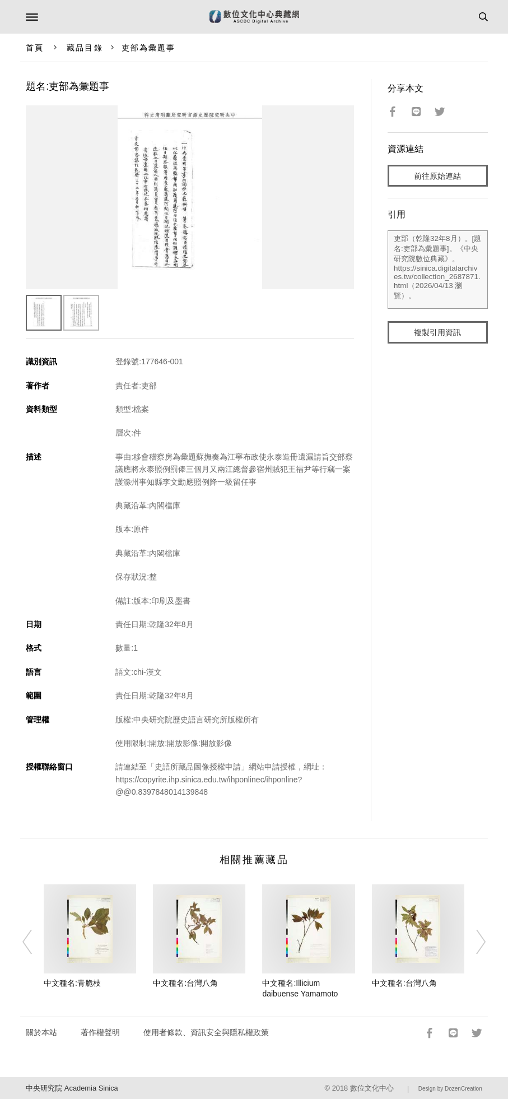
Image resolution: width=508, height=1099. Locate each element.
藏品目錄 (84, 47)
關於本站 (41, 1032)
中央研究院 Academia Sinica (72, 1088)
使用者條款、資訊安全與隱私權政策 (206, 1032)
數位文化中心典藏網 (254, 17)
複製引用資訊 (437, 332)
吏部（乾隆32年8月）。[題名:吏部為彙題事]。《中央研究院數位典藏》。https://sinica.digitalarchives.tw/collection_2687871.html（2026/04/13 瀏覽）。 (438, 269)
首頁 (35, 47)
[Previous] (34, 942)
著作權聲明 (100, 1032)
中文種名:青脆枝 (72, 983)
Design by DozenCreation (450, 1089)
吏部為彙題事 (149, 47)
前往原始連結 (437, 175)
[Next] (474, 942)
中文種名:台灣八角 (185, 983)
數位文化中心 (372, 1088)
